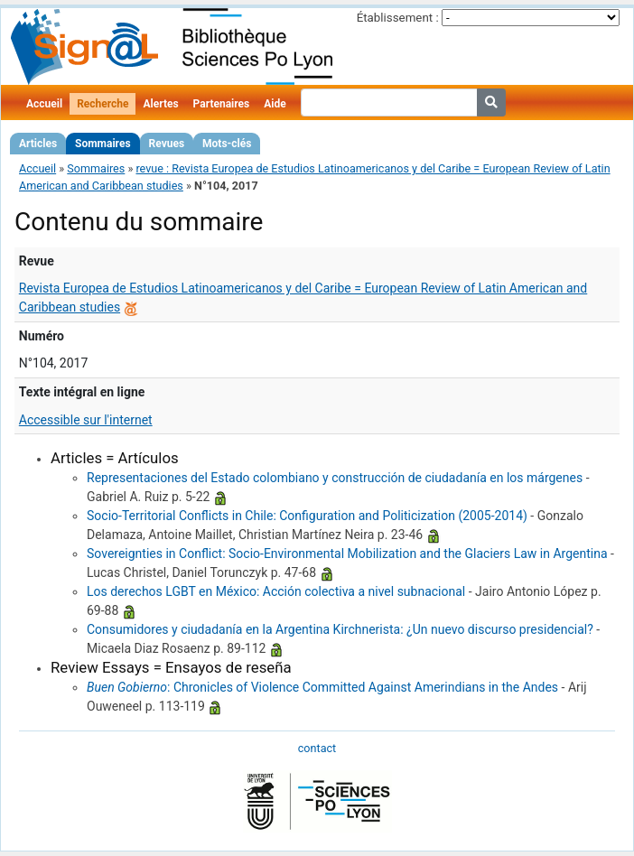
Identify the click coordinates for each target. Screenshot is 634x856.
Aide (274, 104)
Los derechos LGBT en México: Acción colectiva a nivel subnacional (276, 591)
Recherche (102, 104)
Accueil (44, 104)
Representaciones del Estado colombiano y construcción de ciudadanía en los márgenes (335, 477)
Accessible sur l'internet (86, 420)
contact (317, 748)
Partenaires (221, 104)
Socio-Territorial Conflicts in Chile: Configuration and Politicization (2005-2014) (307, 515)
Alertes (160, 104)
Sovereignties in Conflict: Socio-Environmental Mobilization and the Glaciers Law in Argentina (347, 553)
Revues (167, 143)
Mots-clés (226, 143)
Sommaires (102, 143)
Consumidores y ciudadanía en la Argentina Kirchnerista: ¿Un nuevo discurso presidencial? (340, 629)
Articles (38, 143)
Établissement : (398, 17)
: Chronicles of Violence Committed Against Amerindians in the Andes (322, 687)
